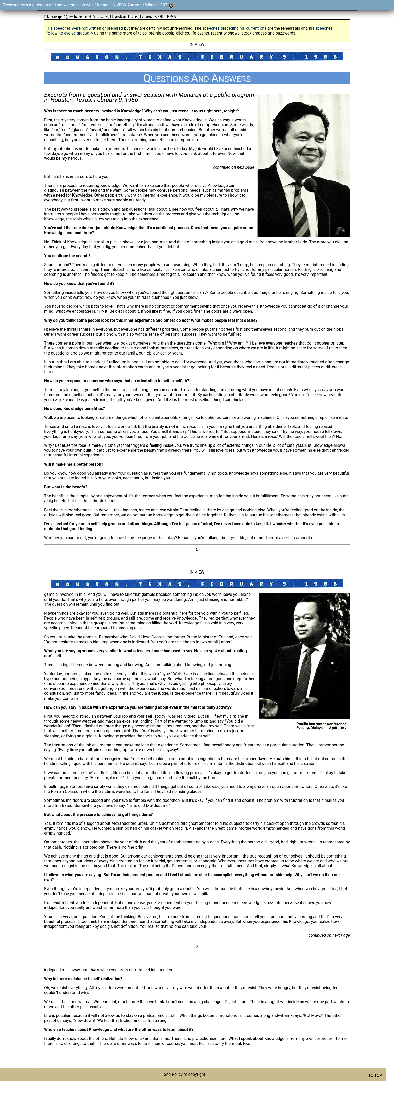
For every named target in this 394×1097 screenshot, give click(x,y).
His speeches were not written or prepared (84, 28)
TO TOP (375, 1075)
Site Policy (173, 1074)
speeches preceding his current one (234, 28)
